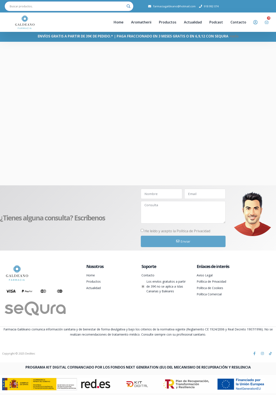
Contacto (238, 22)
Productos (167, 22)
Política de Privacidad (193, 232)
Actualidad (193, 22)
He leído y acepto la (177, 232)
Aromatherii (141, 22)
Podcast (216, 22)
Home (119, 22)
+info (233, 36)
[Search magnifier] (128, 6)
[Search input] (67, 6)
